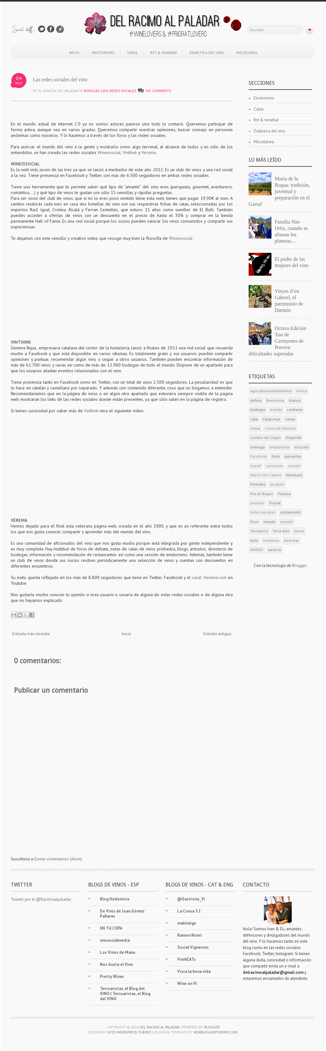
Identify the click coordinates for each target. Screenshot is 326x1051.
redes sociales (122, 91)
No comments (158, 91)
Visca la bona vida (194, 971)
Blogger (299, 565)
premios (257, 503)
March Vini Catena (265, 475)
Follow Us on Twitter (41, 29)
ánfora (256, 400)
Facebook (258, 456)
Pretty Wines (112, 976)
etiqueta (301, 447)
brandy (276, 409)
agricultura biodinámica (271, 390)
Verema (148, 152)
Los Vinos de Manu (117, 952)
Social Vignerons (193, 947)
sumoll (286, 521)
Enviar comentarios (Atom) (58, 859)
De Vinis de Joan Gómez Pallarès (122, 913)
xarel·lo (274, 549)
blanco (295, 400)
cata (104, 91)
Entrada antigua (217, 634)
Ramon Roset (189, 935)
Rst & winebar (163, 52)
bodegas (91, 91)
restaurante (290, 512)
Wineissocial (109, 152)
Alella (302, 390)
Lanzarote (274, 465)
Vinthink (130, 152)
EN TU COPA (111, 928)
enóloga (257, 447)
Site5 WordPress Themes (129, 1032)
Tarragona (259, 531)
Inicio (74, 52)
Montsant (294, 475)
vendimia (271, 540)
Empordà (293, 437)
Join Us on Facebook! (51, 29)
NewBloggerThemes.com (215, 1032)
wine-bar (291, 540)
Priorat (275, 503)
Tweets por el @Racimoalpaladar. (41, 899)
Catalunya (271, 419)
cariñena (294, 409)
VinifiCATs (186, 959)
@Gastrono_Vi (191, 899)
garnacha (292, 456)
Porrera (284, 493)
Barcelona (275, 400)
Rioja (254, 521)
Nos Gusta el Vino (116, 964)
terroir (299, 531)
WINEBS (256, 549)
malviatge (186, 923)
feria (276, 456)
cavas (290, 419)
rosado (270, 521)
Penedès (257, 484)
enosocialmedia (115, 940)
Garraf (255, 465)
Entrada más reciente (31, 634)
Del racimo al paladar (159, 1027)
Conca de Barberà (280, 428)
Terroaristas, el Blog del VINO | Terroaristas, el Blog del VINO (125, 993)
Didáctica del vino (206, 52)
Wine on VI (187, 983)
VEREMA (19, 520)
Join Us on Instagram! (60, 29)
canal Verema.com (209, 577)
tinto (254, 540)
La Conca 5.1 (189, 911)
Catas (132, 52)
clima (255, 428)
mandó (294, 465)
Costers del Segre (265, 437)
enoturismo (280, 447)
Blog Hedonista (114, 899)
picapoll (277, 484)
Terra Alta (281, 531)
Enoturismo (103, 52)
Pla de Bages (261, 493)
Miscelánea (246, 52)
